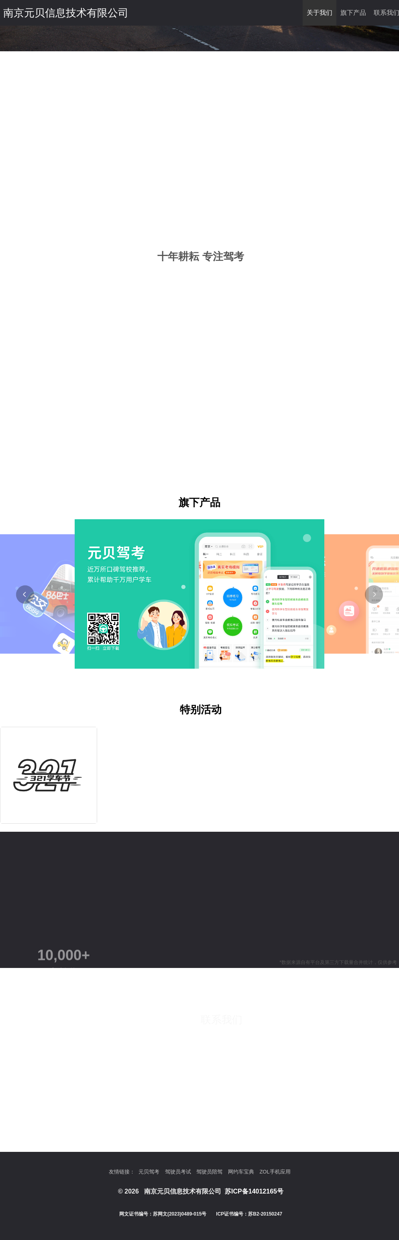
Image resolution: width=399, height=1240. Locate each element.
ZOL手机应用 (274, 1172)
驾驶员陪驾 (209, 1172)
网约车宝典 (241, 1172)
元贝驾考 (148, 1172)
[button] (25, 594)
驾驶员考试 (178, 1172)
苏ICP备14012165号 (254, 1191)
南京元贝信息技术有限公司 (65, 13)
